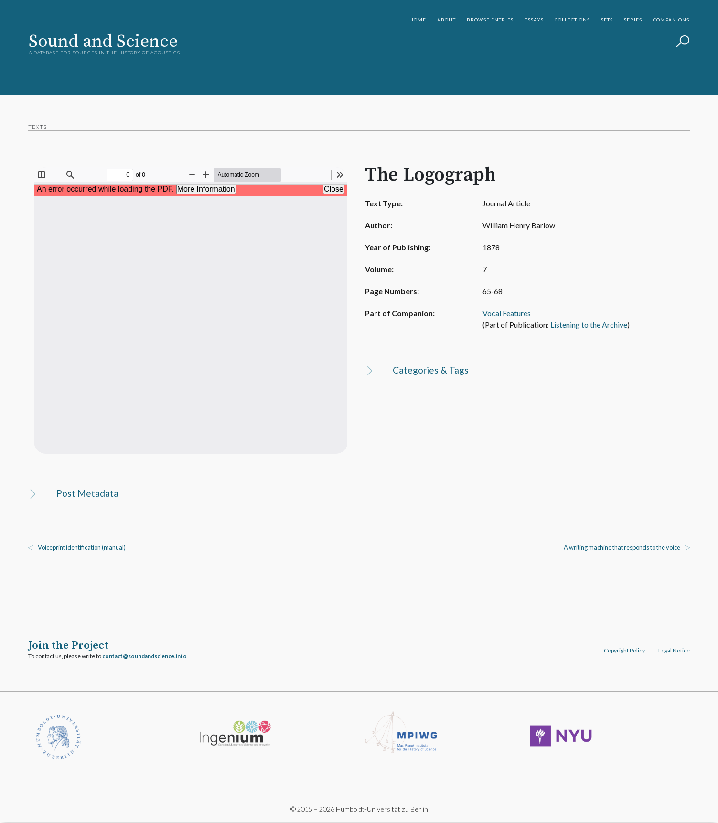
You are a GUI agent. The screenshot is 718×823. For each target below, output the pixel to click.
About (446, 19)
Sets (607, 19)
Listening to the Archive (583, 324)
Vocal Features (501, 313)
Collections (572, 19)
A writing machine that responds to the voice (621, 548)
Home (417, 19)
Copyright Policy (623, 650)
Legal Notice (673, 650)
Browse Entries (490, 19)
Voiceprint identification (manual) (82, 548)
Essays (534, 19)
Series (633, 19)
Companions (671, 19)
